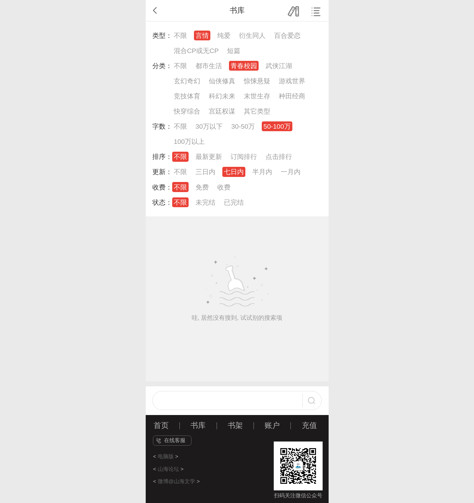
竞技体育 (187, 96)
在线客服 (174, 440)
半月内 (262, 171)
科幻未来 (222, 96)
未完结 (205, 202)
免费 (202, 187)
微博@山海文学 (176, 481)
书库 (198, 425)
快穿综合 (187, 111)
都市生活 (209, 65)
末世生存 (257, 96)
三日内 (205, 171)
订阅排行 (244, 156)
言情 (202, 35)
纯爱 (224, 35)
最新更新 (209, 156)
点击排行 (279, 156)
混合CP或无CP (196, 50)
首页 (161, 425)
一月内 (291, 171)
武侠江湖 (279, 65)
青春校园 (244, 65)
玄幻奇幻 (187, 81)
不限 (180, 35)
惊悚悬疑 (257, 81)
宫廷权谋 (222, 111)
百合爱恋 (287, 35)
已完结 (234, 202)
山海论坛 (168, 469)
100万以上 (189, 141)
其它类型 (257, 111)
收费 (224, 187)
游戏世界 (292, 81)
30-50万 (243, 126)
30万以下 (209, 126)
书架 (235, 425)
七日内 (234, 171)
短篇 (233, 50)
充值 (309, 425)
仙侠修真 (222, 81)
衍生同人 (252, 35)
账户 (272, 425)
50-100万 (277, 126)
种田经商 (292, 96)
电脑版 (166, 456)
